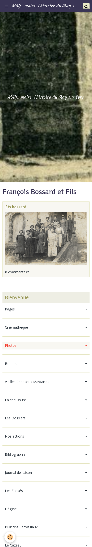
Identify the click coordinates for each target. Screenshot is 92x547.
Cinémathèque (16, 327)
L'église (11, 509)
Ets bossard (15, 207)
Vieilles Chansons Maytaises (27, 381)
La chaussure (15, 400)
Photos (10, 345)
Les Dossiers (15, 418)
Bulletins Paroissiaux (21, 527)
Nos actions (14, 436)
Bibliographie (15, 454)
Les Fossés (14, 490)
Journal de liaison (18, 472)
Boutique (12, 363)
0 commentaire (17, 272)
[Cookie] (9, 537)
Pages (10, 309)
